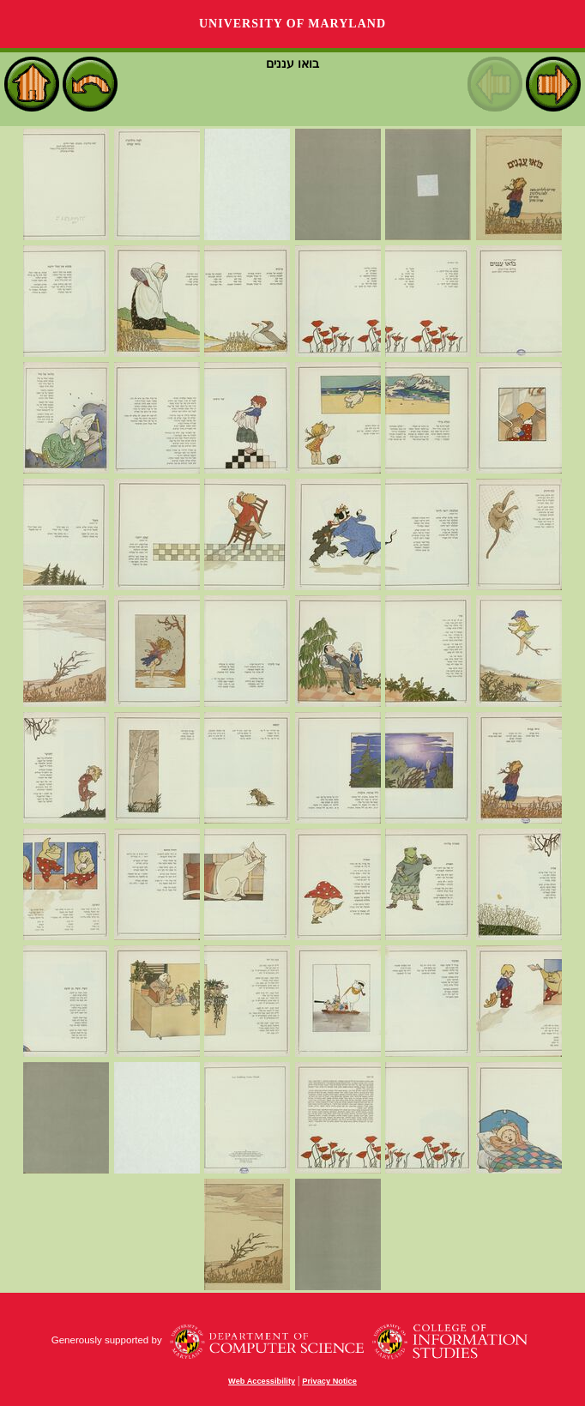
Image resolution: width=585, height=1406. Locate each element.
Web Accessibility (261, 1381)
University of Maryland (292, 23)
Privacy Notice (329, 1381)
